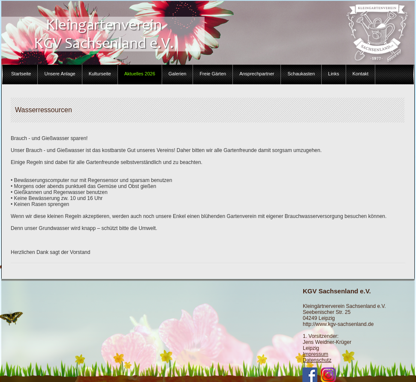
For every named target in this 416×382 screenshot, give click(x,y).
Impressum (315, 354)
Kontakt (360, 73)
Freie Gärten (212, 73)
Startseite (21, 73)
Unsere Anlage (59, 73)
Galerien (178, 73)
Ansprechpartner (256, 73)
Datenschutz (317, 360)
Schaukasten (301, 73)
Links (333, 73)
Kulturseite (100, 73)
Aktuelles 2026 (139, 73)
